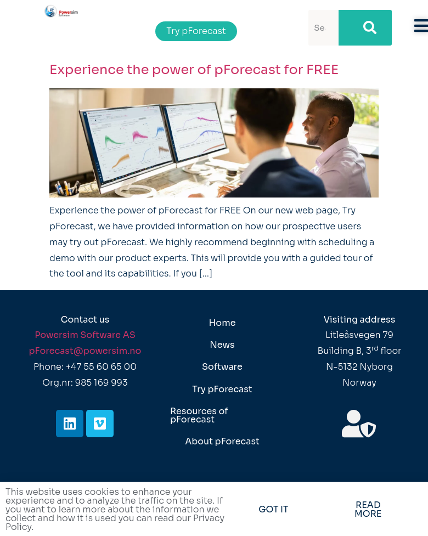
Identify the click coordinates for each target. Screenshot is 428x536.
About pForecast (222, 441)
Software (222, 367)
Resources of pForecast (199, 415)
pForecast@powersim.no (85, 351)
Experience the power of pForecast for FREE (194, 69)
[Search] (365, 28)
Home (222, 323)
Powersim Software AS (85, 335)
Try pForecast (222, 389)
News (222, 345)
